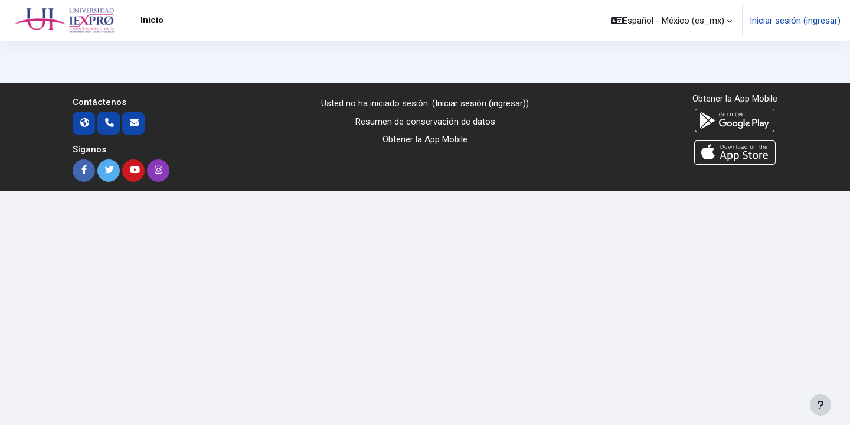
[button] (671, 20)
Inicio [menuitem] (152, 20)
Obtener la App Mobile (425, 140)
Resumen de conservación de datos (425, 121)
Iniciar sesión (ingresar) (795, 20)
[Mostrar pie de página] (820, 405)
